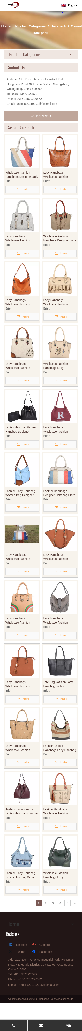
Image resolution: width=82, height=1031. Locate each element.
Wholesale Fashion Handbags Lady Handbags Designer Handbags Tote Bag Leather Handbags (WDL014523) (56, 875)
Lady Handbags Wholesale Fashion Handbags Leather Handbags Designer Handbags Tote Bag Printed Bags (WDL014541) (18, 238)
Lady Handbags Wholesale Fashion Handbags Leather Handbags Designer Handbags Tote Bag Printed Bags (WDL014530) (18, 557)
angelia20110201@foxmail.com (37, 103)
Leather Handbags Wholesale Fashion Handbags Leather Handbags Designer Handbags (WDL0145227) (56, 812)
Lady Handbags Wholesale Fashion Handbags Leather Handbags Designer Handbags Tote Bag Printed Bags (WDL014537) (18, 302)
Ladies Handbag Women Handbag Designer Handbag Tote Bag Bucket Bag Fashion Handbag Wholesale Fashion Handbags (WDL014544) (21, 430)
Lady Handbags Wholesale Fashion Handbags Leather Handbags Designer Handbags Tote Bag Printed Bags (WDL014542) (56, 302)
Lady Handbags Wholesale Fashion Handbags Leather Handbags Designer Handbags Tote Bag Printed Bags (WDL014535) (56, 557)
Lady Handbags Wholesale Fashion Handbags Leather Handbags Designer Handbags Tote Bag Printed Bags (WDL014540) (56, 175)
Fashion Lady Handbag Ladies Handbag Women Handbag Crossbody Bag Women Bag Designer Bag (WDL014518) (21, 875)
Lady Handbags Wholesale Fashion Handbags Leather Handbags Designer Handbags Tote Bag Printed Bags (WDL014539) (56, 430)
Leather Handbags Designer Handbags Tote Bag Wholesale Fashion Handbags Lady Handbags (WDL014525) (59, 493)
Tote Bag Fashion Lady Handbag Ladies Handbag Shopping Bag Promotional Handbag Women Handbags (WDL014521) (58, 684)
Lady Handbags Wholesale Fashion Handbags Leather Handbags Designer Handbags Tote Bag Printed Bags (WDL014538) (18, 366)
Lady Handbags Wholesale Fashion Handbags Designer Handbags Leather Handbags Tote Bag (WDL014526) (18, 621)
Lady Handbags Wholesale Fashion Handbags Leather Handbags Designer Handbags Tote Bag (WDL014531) (56, 621)
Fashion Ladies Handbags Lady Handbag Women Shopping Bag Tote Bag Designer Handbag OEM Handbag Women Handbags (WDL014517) (59, 748)
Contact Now (41, 116)
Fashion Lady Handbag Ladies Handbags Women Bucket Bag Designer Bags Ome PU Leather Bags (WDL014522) (22, 812)
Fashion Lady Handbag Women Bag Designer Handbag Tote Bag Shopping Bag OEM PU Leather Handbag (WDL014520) (20, 493)
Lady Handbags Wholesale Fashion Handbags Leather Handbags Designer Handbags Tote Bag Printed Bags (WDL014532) (18, 748)
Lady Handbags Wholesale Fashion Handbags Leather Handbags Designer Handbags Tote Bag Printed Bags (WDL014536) (18, 684)
